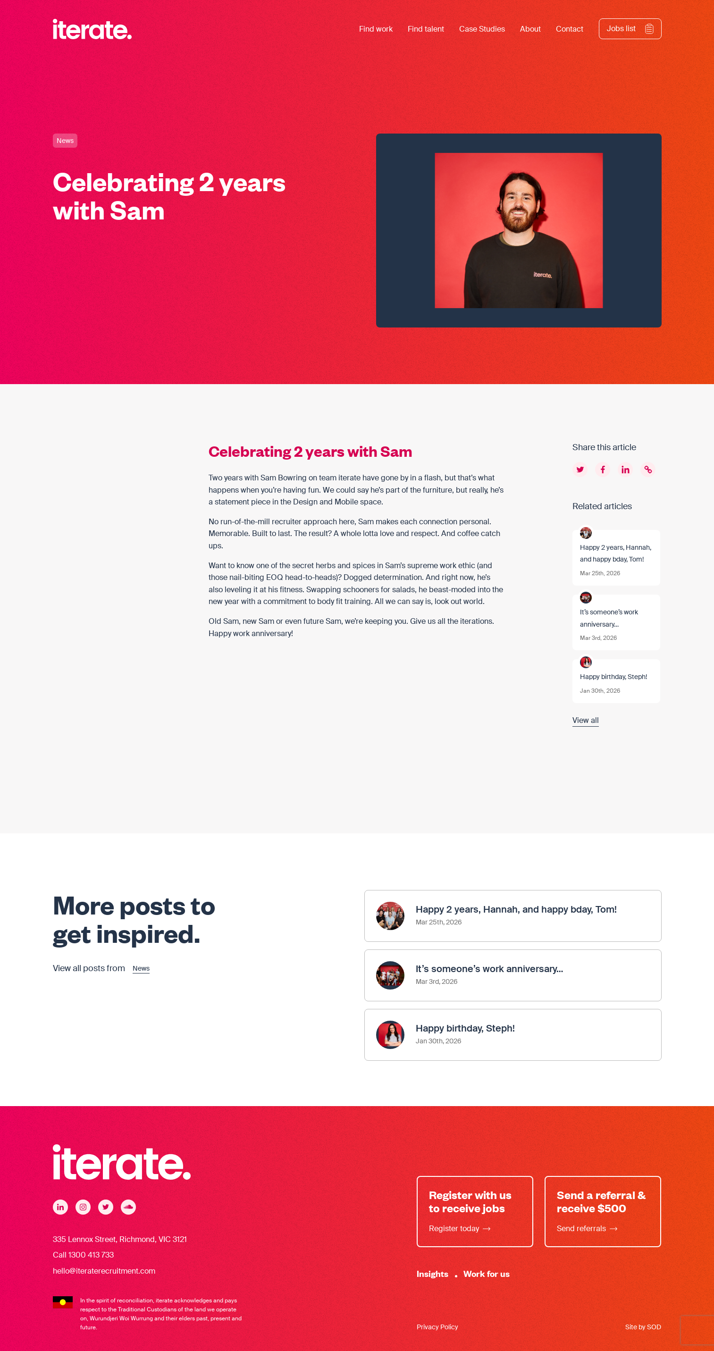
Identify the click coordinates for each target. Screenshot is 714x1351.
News (65, 140)
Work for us (486, 1273)
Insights (432, 1273)
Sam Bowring (283, 478)
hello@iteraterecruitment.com (104, 1271)
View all (585, 720)
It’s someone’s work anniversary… (609, 618)
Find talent (426, 29)
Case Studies (482, 29)
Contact (569, 29)
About (530, 29)
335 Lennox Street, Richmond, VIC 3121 (120, 1239)
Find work (376, 29)
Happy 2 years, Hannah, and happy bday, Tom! (615, 553)
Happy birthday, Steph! (613, 676)
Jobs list (621, 29)
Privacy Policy (437, 1327)
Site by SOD (643, 1327)
